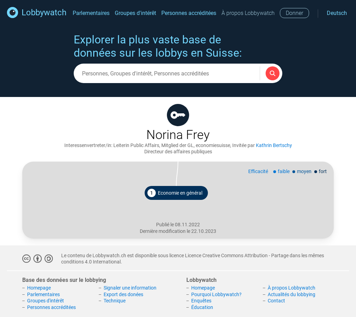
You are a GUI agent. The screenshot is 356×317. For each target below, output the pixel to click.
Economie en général (174, 193)
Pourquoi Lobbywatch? (216, 294)
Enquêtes (201, 300)
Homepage (39, 288)
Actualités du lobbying (291, 294)
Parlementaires (91, 13)
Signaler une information (130, 288)
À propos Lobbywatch (248, 13)
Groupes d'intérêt (135, 13)
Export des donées (123, 294)
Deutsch (337, 13)
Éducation (202, 307)
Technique (115, 300)
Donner (294, 13)
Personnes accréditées (188, 13)
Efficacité (258, 171)
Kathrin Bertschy (274, 145)
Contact (276, 300)
